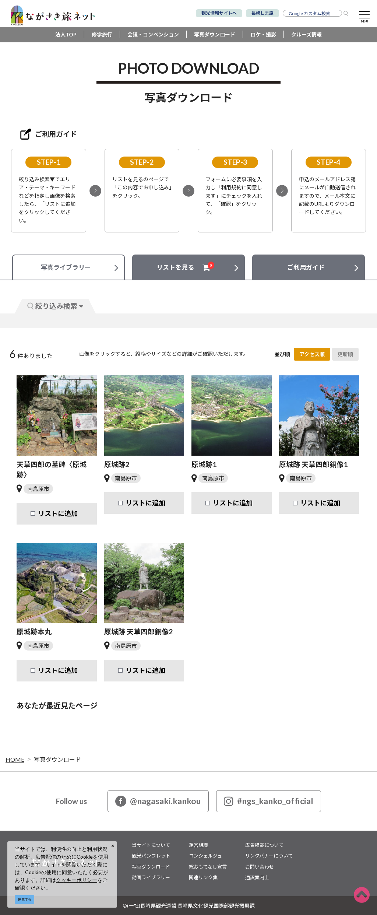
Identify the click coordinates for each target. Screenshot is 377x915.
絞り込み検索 (55, 306)
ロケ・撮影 (263, 34)
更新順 (345, 354)
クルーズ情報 (306, 34)
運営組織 (198, 845)
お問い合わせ (259, 867)
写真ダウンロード (214, 34)
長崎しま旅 (262, 13)
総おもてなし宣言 (208, 867)
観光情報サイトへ (219, 13)
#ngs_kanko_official (268, 801)
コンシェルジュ (205, 856)
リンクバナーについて (269, 856)
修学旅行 (102, 34)
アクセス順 (312, 354)
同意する (24, 899)
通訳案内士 (257, 877)
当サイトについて (151, 845)
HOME (15, 759)
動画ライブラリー (151, 877)
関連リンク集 (203, 877)
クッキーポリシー (76, 880)
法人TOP (66, 34)
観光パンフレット (151, 856)
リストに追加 (58, 513)
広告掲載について (264, 845)
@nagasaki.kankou (158, 801)
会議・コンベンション (153, 34)
